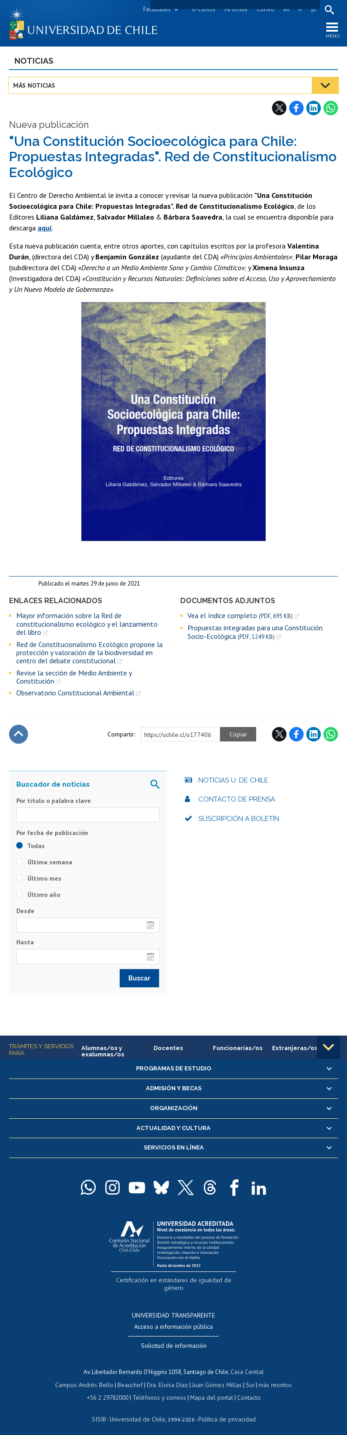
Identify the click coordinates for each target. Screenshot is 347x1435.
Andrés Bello (98, 1376)
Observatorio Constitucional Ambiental (75, 694)
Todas (30, 848)
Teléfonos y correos (160, 1389)
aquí (45, 229)
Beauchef (131, 1376)
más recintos (271, 1376)
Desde (25, 913)
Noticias (33, 62)
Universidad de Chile (138, 1410)
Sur (247, 1376)
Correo (264, 9)
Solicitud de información (173, 1338)
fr (299, 9)
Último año (38, 896)
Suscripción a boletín (238, 820)
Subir (18, 736)
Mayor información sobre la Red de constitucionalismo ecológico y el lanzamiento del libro (87, 625)
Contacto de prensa (236, 801)
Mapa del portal (210, 1389)
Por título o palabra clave (53, 802)
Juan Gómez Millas (215, 1376)
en (285, 9)
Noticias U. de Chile (233, 782)
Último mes (38, 880)
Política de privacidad (224, 1410)
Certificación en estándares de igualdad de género (174, 1281)
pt (312, 9)
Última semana (44, 864)
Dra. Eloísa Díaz (167, 1376)
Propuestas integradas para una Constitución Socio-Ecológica (255, 633)
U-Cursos (203, 9)
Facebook (296, 110)
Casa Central (247, 1364)
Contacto (246, 1389)
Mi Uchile (235, 9)
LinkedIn (313, 110)
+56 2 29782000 (110, 1389)
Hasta (25, 944)
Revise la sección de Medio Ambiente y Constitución (73, 679)
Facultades (156, 9)
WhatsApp (330, 109)
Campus (69, 1376)
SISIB (102, 1410)
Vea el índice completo (240, 617)
